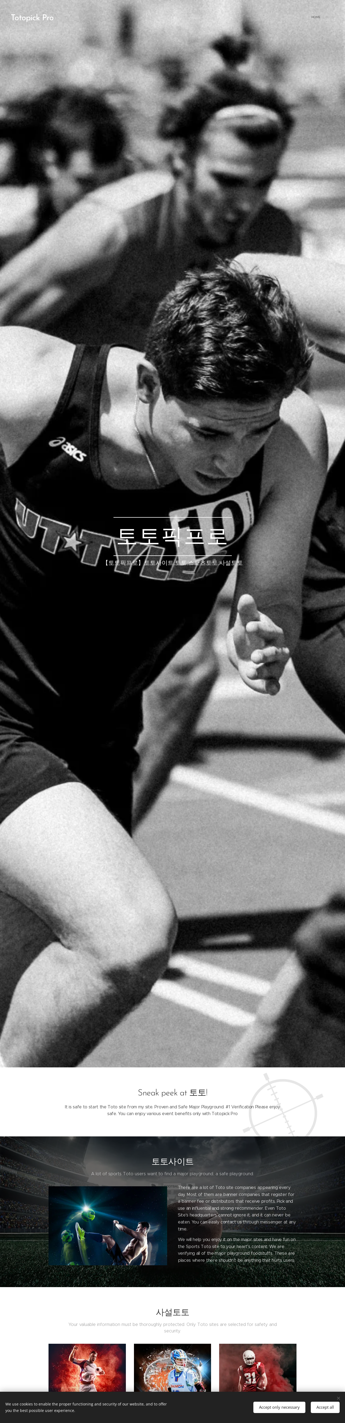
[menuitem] (329, 17)
